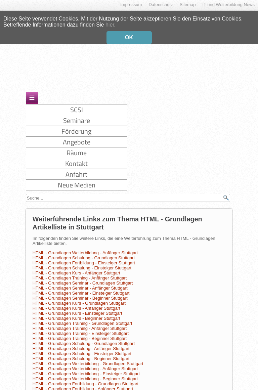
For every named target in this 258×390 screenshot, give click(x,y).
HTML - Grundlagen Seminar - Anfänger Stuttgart (80, 283)
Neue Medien (76, 180)
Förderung (76, 127)
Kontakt (76, 159)
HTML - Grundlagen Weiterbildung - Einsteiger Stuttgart (86, 369)
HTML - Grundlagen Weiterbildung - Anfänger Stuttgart (85, 248)
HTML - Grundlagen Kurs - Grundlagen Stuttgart (79, 298)
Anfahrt (76, 170)
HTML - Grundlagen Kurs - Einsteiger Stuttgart (77, 308)
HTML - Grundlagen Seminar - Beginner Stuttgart (80, 293)
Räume (77, 148)
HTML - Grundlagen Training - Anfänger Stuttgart (80, 273)
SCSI (76, 105)
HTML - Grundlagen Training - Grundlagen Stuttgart (82, 318)
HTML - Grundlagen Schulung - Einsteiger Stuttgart (82, 263)
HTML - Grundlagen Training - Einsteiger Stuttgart (81, 329)
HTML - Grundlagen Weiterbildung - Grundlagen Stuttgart (88, 359)
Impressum (131, 4)
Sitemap (188, 4)
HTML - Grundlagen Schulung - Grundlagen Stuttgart (84, 253)
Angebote (76, 137)
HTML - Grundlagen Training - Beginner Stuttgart (80, 334)
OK (129, 36)
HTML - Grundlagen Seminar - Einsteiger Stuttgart (81, 288)
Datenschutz (160, 4)
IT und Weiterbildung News (228, 4)
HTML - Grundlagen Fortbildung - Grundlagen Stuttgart (85, 379)
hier (109, 24)
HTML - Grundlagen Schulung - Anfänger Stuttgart (81, 344)
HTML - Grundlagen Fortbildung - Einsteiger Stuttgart (84, 258)
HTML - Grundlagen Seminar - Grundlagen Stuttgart (83, 278)
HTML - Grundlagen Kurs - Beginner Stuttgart (76, 313)
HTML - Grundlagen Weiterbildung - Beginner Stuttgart (85, 374)
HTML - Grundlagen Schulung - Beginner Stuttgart (81, 354)
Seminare (76, 116)
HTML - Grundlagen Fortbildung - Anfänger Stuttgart (83, 384)
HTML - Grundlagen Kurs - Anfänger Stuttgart (76, 268)
